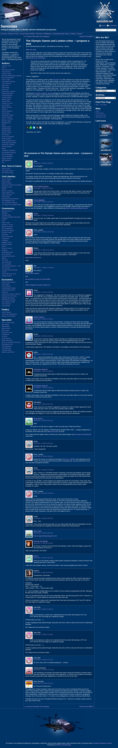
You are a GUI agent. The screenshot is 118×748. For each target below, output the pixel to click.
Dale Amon (5, 85)
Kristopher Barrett (40, 369)
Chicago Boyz (6, 215)
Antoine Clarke (6, 74)
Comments (113, 25)
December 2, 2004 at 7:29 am (43, 188)
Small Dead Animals (8, 256)
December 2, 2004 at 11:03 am (44, 250)
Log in (98, 111)
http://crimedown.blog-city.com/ (76, 208)
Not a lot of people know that (11, 342)
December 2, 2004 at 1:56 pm (43, 319)
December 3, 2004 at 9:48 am (43, 533)
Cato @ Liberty (7, 179)
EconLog (5, 292)
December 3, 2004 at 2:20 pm (43, 543)
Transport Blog (6, 350)
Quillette (4, 250)
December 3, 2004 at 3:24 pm (43, 558)
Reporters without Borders (10, 199)
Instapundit (5, 238)
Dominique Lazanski (8, 91)
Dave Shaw (5, 87)
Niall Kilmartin (6, 131)
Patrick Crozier (6, 133)
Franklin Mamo (7, 97)
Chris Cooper (6, 79)
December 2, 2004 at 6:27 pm (43, 404)
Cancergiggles (39, 200)
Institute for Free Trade (9, 296)
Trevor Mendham (7, 156)
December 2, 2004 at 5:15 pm (43, 354)
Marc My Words (7, 244)
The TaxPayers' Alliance (9, 202)
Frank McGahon (7, 95)
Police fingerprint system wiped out (37, 285)
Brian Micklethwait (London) (36, 46)
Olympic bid (57, 79)
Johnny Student (7, 117)
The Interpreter (7, 346)
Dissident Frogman (8, 230)
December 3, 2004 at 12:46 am (44, 493)
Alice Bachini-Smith (8, 70)
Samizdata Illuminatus (9, 142)
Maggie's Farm (6, 242)
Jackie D (4, 109)
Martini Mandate (7, 340)
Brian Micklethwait (8, 77)
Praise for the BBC (86, 36)
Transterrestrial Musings (10, 270)
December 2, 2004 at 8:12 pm (43, 420)
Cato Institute (6, 286)
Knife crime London (32, 273)
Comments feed (101, 115)
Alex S (4, 68)
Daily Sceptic (6, 181)
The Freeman (6, 304)
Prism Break (6, 197)
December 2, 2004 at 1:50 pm (43, 292)
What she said (31, 49)
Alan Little (37, 531)
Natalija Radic (6, 129)
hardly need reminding (37, 58)
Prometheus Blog (7, 173)
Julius (36, 213)
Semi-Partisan (6, 254)
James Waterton (7, 111)
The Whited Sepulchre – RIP (11, 266)
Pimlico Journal (7, 195)
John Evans (5, 113)
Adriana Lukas (6, 66)
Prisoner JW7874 (69, 459)
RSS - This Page (101, 105)
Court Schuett (6, 83)
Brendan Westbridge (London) (11, 76)
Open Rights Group (8, 193)
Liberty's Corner (7, 187)
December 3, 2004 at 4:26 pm (43, 572)
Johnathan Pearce (8, 115)
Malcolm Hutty (6, 121)
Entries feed (99, 113)
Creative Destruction (8, 290)
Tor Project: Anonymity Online (11, 204)
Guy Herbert (6, 105)
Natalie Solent (6, 127)
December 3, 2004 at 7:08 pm (43, 634)
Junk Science (6, 338)
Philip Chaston (6, 138)
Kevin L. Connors (7, 119)
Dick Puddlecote (7, 228)
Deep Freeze (6, 328)
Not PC (4, 246)
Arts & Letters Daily (8, 322)
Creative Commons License (102, 743)
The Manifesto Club (8, 201)
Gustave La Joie (7, 103)
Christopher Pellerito (8, 81)
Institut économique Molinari (11, 294)
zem (3, 162)
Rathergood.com (7, 344)
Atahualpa (67, 745)
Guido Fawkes (6, 312)
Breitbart (4, 213)
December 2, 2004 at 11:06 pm (44, 470)
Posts (104, 25)
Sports (67, 46)
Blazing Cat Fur (7, 211)
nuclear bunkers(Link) (83, 434)
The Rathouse (6, 348)
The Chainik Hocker (41, 186)
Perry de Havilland (8, 137)
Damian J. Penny (7, 224)
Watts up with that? (8, 352)
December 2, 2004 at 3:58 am (43, 163)
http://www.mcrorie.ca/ (33, 257)
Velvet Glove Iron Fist (9, 274)
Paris (59, 107)
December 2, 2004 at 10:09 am (44, 215)
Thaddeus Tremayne (8, 150)
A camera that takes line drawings (37, 36)
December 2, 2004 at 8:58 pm (43, 456)
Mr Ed (4, 125)
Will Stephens (6, 160)
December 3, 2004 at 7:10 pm (43, 659)
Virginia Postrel (7, 276)
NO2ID (4, 189)
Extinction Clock (7, 332)
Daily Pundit (6, 223)
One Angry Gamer (8, 171)
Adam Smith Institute (8, 282)
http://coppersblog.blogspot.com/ (45, 536)
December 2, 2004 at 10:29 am (44, 232)
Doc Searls (5, 330)
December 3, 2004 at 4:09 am (43, 518)
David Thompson (7, 226)
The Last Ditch (6, 264)
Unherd (4, 272)
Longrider (5, 240)
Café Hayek (5, 284)
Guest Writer (6, 101)
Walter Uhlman (6, 158)
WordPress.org (100, 117)
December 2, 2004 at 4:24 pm (43, 336)
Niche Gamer (6, 169)
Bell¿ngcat (5, 324)
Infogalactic (5, 334)
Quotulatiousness (7, 252)
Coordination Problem (9, 288)
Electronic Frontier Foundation (11, 185)
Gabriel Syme (6, 99)
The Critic (5, 260)
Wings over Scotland (8, 316)
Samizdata (9, 26)
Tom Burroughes (7, 154)
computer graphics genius (43, 93)
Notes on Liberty (7, 191)
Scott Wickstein (7, 146)
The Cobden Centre (8, 302)
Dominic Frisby (7, 232)
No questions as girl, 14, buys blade (37, 279)
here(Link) (54, 431)
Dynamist (5, 234)
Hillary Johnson (7, 107)
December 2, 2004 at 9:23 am (43, 202)
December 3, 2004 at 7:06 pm (43, 609)
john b (36, 556)
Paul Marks (5, 135)
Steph (4, 148)
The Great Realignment (9, 314)
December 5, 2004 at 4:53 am (43, 683)
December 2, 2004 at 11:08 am (44, 267)
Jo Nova (4, 336)
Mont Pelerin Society (8, 300)
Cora (3, 221)
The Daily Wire (6, 262)
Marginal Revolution (8, 298)
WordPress (58, 745)
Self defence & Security (55, 46)
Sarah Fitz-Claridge (8, 144)
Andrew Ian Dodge (41, 541)
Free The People (7, 236)
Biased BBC (6, 326)
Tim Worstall (6, 268)
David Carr (5, 89)
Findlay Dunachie (7, 93)
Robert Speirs (39, 317)
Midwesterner (6, 123)
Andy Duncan (6, 72)
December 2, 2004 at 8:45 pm (43, 443)
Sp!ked (4, 258)
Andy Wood (38, 419)
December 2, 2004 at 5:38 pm (43, 371)
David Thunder (6, 183)
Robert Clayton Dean (9, 140)
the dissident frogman (9, 152)
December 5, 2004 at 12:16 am (44, 670)
